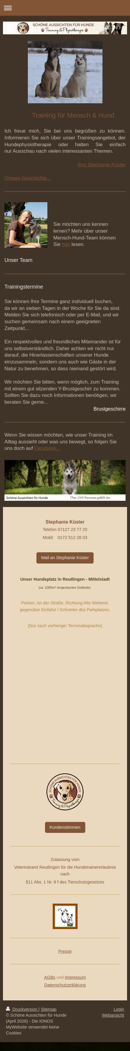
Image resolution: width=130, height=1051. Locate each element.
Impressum (75, 977)
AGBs (49, 977)
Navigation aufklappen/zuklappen (65, 7)
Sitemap (49, 1009)
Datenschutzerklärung (65, 985)
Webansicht (113, 1015)
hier (66, 244)
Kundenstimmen (65, 827)
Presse (65, 951)
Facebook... (47, 448)
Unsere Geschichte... (27, 178)
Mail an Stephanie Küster (65, 557)
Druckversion (22, 1009)
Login (119, 1009)
